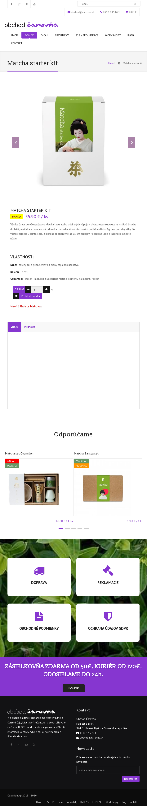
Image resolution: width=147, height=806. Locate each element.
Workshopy (113, 35)
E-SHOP (29, 36)
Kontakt (16, 43)
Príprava (29, 327)
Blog (130, 35)
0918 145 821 (111, 12)
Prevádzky (62, 35)
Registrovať (130, 778)
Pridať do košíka (30, 296)
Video (14, 327)
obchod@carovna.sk (82, 12)
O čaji (44, 35)
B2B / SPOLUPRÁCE (87, 35)
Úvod (14, 35)
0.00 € (132, 12)
